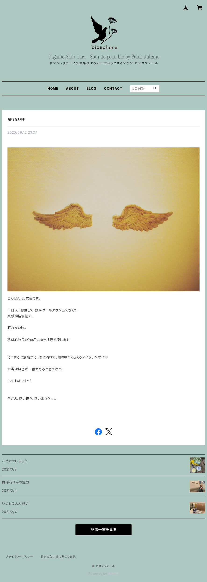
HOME (52, 88)
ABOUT (72, 88)
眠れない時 (16, 119)
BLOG (91, 88)
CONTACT (113, 88)
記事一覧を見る (103, 529)
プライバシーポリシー (19, 556)
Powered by (103, 573)
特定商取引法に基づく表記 (58, 556)
